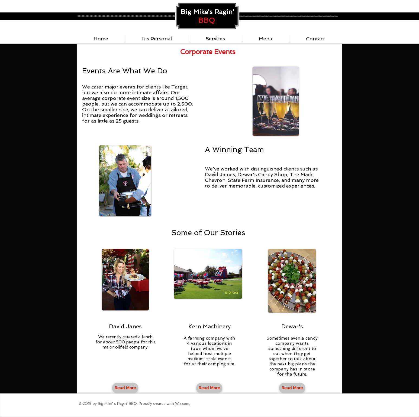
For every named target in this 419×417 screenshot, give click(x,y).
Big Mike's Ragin (207, 11)
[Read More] (125, 388)
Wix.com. (182, 404)
